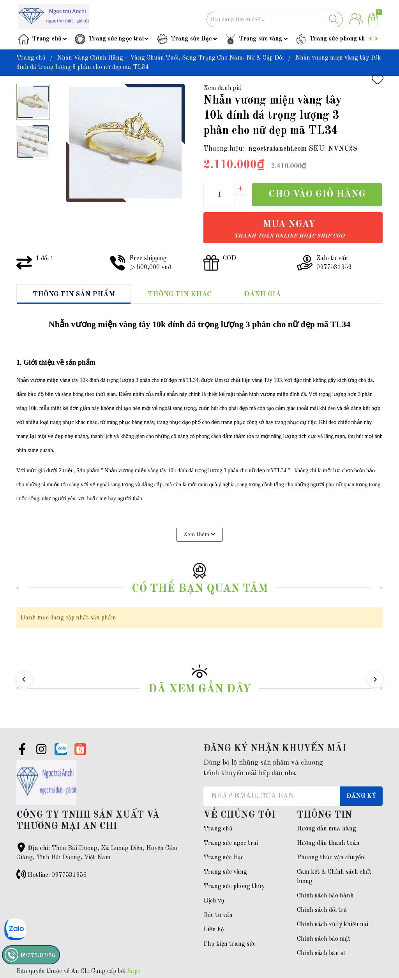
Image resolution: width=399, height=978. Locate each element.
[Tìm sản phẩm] (275, 19)
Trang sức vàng (260, 39)
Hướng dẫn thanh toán (328, 843)
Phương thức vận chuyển (330, 858)
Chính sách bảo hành (325, 896)
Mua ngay (289, 229)
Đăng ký (361, 796)
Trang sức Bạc (191, 39)
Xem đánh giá (222, 88)
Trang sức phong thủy (340, 39)
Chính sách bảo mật (324, 939)
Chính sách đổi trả (322, 910)
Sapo (134, 971)
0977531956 (69, 875)
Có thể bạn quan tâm (200, 589)
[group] (125, 143)
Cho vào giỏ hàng (316, 194)
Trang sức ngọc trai (116, 39)
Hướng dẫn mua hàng (326, 829)
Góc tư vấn (218, 915)
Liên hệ (213, 930)
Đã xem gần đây (199, 689)
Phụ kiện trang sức (229, 944)
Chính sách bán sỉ (321, 953)
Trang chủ (47, 39)
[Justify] (333, 19)
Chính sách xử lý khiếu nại (332, 925)
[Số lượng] (219, 194)
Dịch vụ (213, 901)
